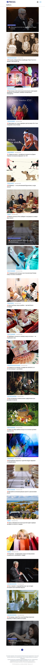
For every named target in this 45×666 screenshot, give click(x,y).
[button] (37, 2)
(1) (13, 431)
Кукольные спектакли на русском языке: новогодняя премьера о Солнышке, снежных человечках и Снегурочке (22, 92)
